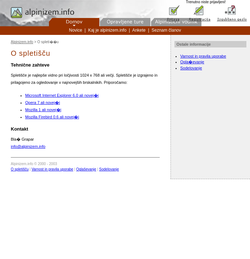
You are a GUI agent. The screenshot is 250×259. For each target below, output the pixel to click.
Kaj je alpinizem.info (107, 30)
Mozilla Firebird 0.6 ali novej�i (52, 117)
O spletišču (19, 169)
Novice (75, 30)
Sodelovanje (109, 169)
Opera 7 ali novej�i (42, 102)
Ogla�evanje (192, 62)
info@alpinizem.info (28, 146)
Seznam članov (166, 30)
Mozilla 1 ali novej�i (43, 110)
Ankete (138, 30)
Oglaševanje (86, 169)
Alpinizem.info (22, 42)
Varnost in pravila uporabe (52, 169)
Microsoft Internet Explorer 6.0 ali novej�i (62, 95)
